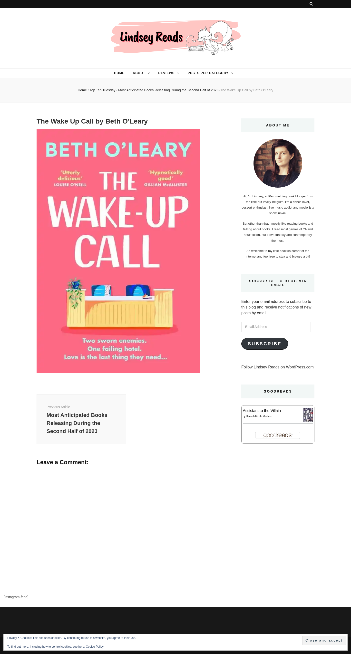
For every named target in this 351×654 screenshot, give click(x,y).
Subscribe (265, 343)
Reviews (166, 73)
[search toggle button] (311, 4)
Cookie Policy (95, 646)
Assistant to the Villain (262, 411)
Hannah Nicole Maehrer (259, 416)
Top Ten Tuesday (103, 90)
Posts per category (208, 73)
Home (119, 73)
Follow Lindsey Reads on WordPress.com (277, 367)
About (139, 73)
